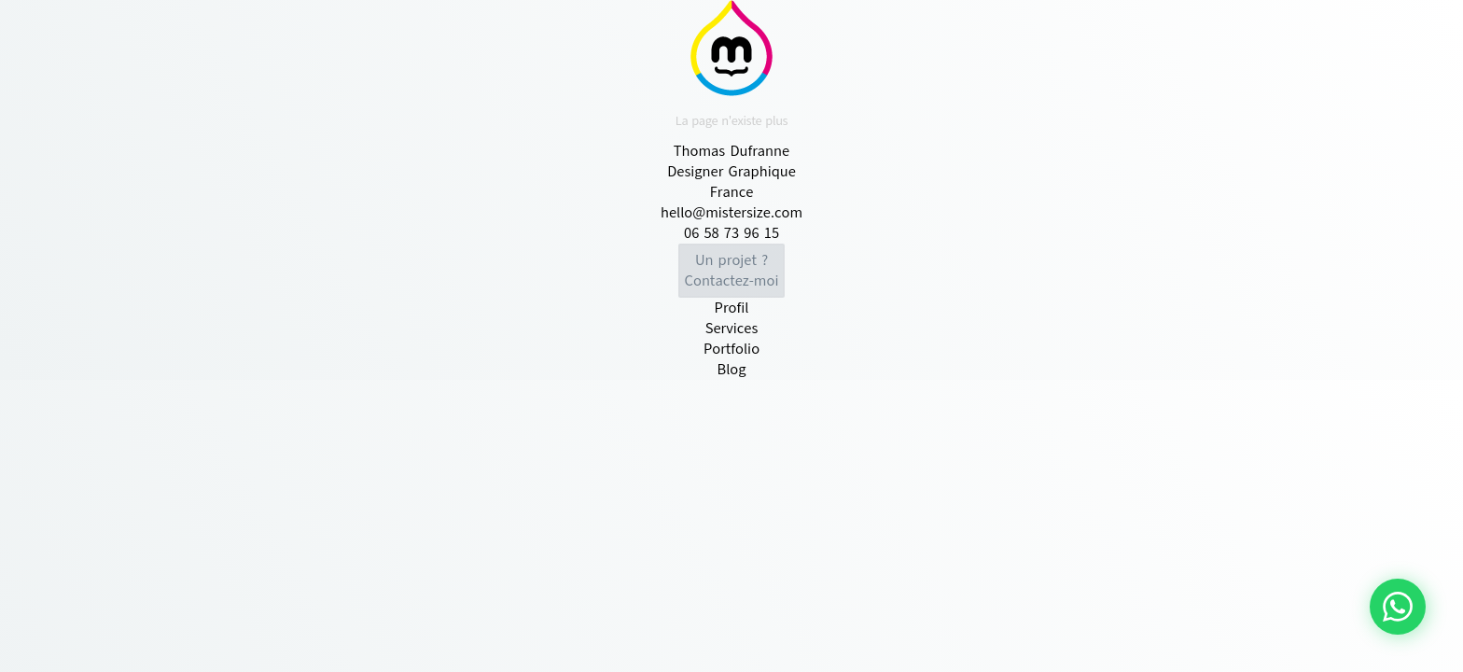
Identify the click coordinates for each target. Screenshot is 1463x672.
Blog (731, 369)
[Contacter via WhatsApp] (1398, 607)
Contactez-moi (732, 270)
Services (732, 328)
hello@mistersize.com (731, 213)
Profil (732, 308)
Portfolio (731, 349)
